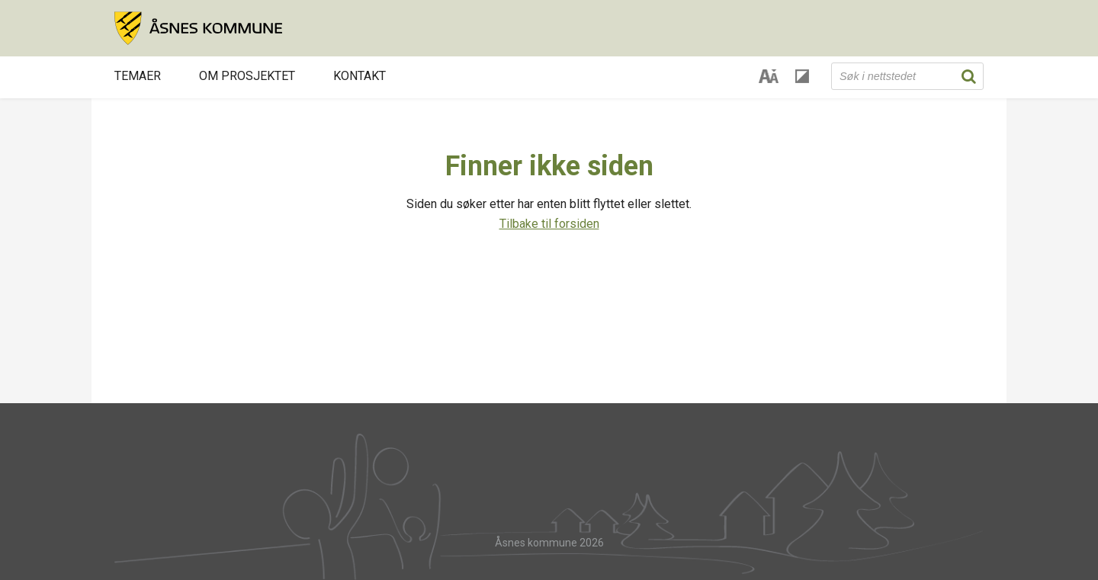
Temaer (137, 76)
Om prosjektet (247, 76)
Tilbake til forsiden (549, 223)
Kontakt (359, 76)
